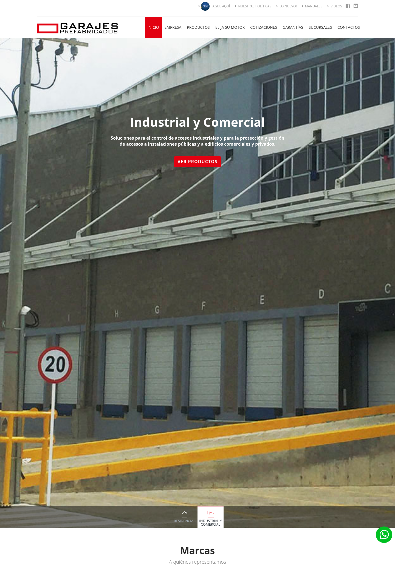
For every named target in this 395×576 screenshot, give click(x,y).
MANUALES (312, 6)
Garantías (293, 27)
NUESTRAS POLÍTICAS (253, 6)
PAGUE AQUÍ (214, 6)
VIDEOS (334, 6)
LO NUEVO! (286, 6)
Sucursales (320, 27)
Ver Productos (198, 162)
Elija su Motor (230, 27)
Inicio (153, 27)
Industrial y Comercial (210, 522)
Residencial (184, 520)
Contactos (348, 27)
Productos (198, 27)
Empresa (173, 27)
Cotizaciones (263, 27)
